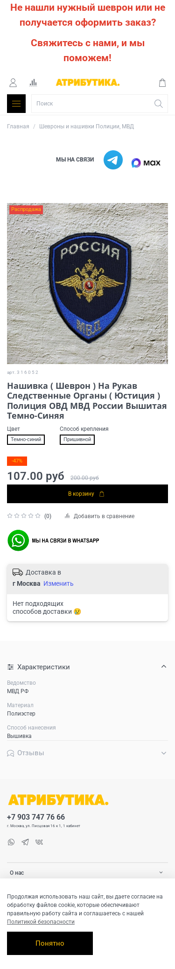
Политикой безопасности (41, 922)
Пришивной (77, 439)
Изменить (58, 583)
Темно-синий (26, 439)
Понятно (49, 943)
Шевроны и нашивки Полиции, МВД (86, 126)
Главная (18, 126)
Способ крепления (84, 429)
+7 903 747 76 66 (36, 817)
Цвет (13, 429)
